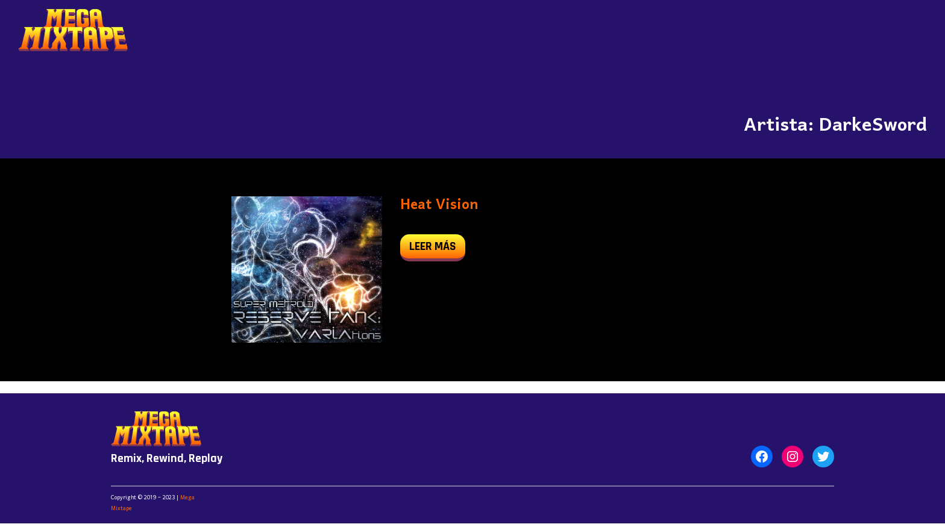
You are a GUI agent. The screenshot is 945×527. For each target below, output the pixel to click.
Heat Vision (439, 205)
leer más (437, 249)
